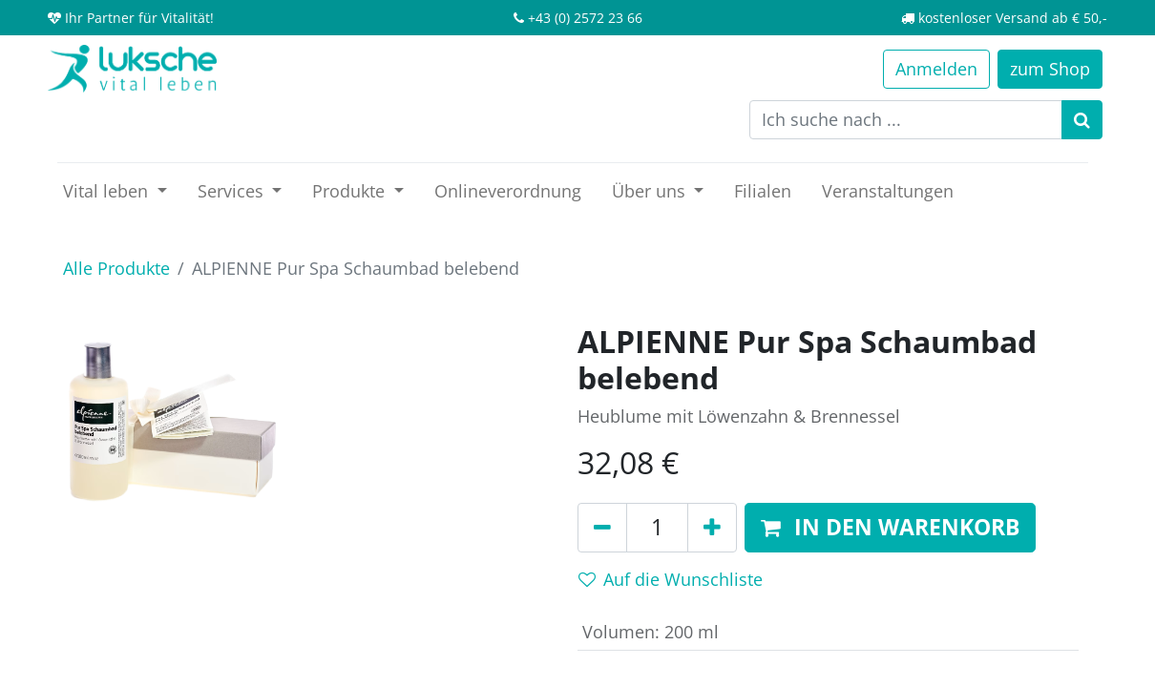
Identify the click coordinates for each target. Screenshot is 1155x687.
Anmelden (936, 68)
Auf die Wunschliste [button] (670, 579)
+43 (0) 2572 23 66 (585, 18)
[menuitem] (508, 191)
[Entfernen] (602, 527)
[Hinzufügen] (712, 527)
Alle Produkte (116, 268)
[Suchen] (1081, 119)
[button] (890, 527)
